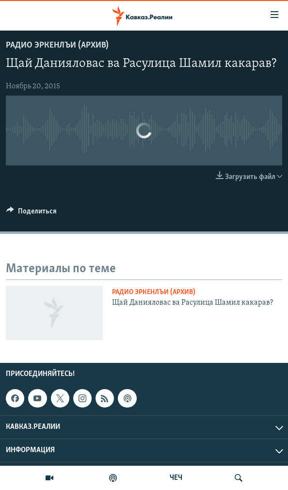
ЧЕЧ (176, 478)
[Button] (31, 213)
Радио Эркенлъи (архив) (57, 45)
